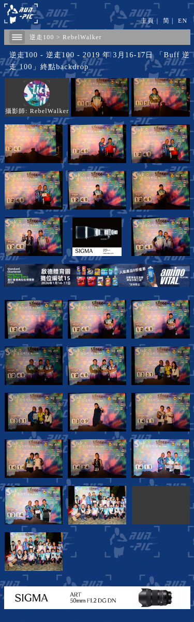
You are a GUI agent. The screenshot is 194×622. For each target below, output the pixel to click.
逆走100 (41, 37)
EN (182, 20)
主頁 (147, 20)
